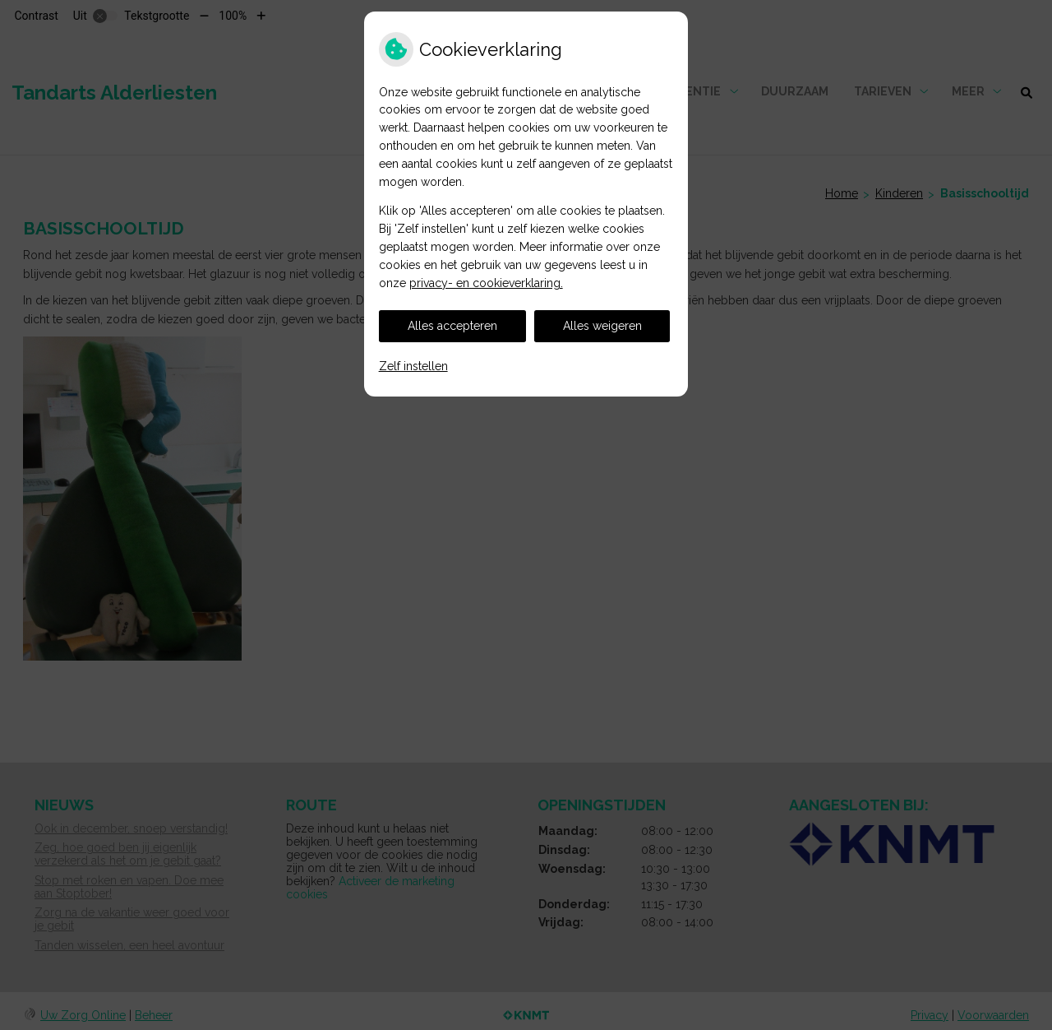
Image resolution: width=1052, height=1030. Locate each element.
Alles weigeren (602, 325)
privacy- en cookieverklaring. (486, 283)
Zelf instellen (413, 366)
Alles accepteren (452, 325)
